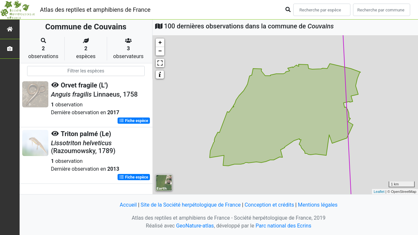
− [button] (160, 51)
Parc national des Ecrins (283, 226)
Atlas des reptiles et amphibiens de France (95, 9)
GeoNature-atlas (195, 226)
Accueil (128, 205)
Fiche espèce (133, 120)
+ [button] (160, 43)
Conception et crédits (269, 205)
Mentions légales (317, 205)
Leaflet (379, 192)
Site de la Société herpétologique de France (191, 205)
